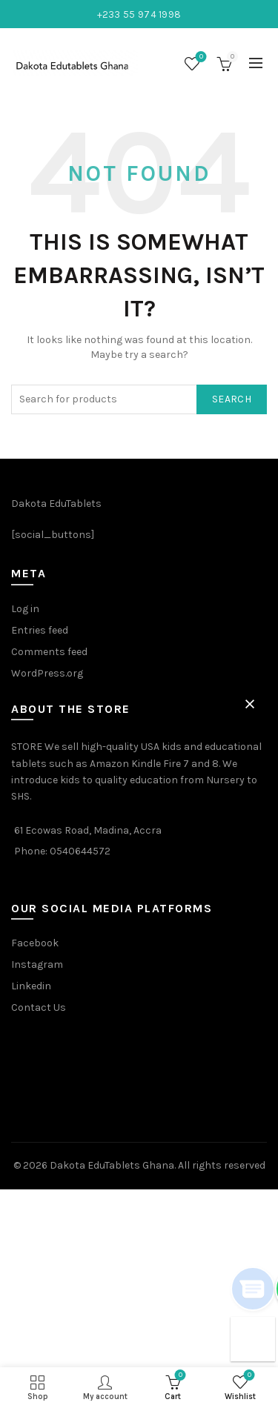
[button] (249, 704)
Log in (25, 608)
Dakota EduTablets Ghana (112, 1165)
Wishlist (200, 57)
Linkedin (31, 986)
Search (231, 399)
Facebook (35, 943)
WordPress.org (47, 673)
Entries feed (39, 630)
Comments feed (49, 651)
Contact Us (38, 1007)
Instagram (37, 964)
